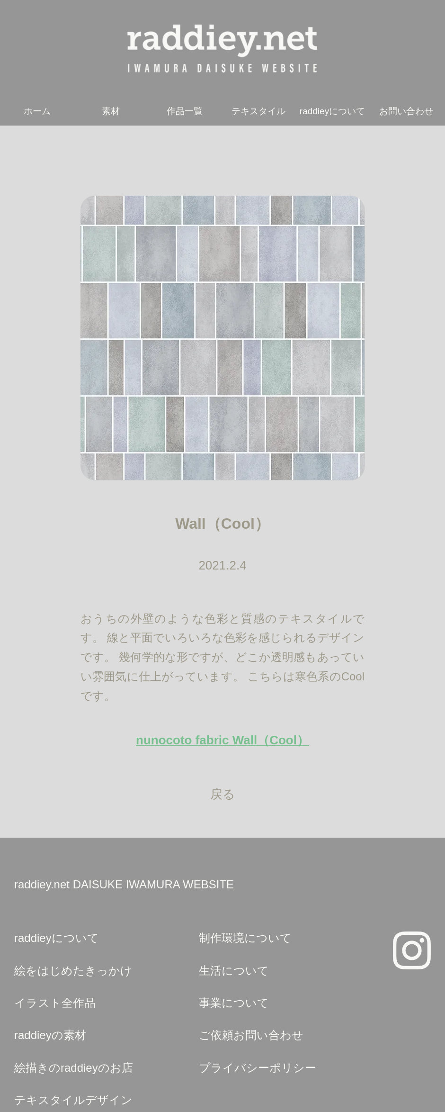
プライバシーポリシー (257, 1067)
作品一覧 (185, 111)
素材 (111, 111)
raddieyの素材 (50, 1035)
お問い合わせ (406, 111)
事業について (234, 1002)
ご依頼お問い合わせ (251, 1035)
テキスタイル (258, 111)
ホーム (37, 111)
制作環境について (245, 937)
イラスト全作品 (55, 1002)
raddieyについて (332, 111)
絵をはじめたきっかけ (73, 970)
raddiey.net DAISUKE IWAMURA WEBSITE (124, 884)
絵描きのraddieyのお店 (73, 1067)
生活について (234, 970)
